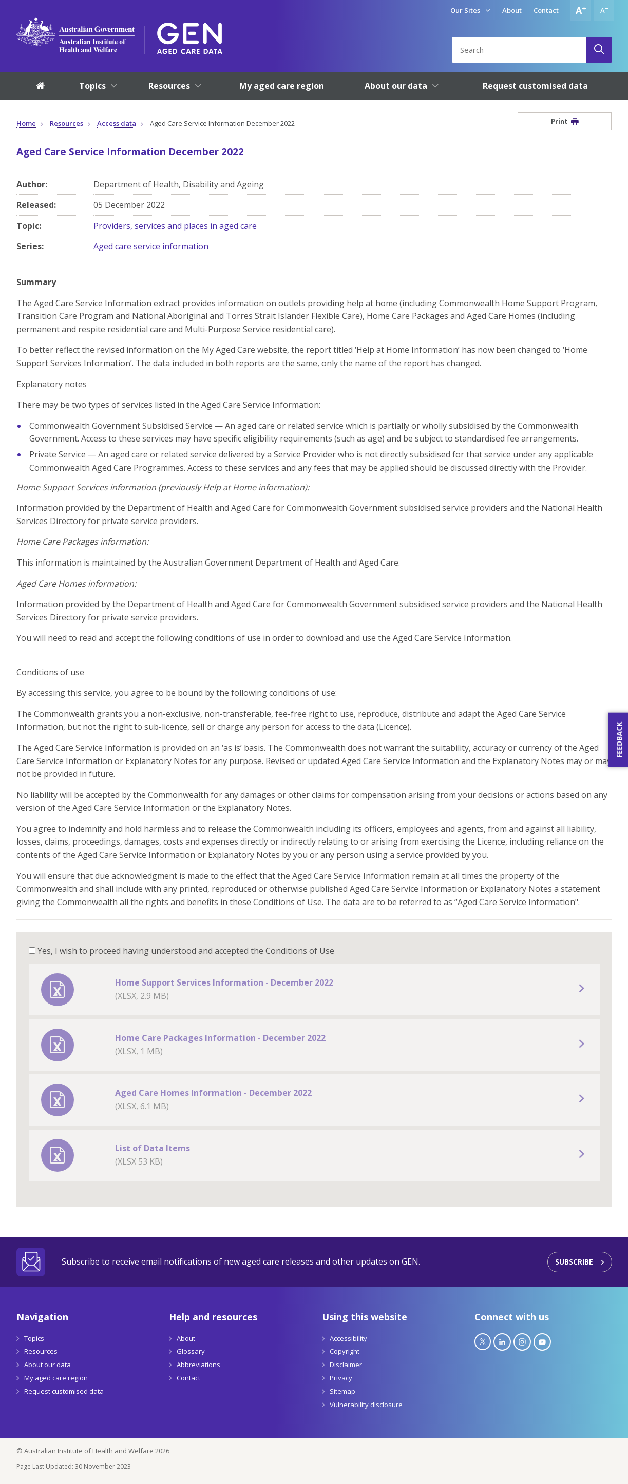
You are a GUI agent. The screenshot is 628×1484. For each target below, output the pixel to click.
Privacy (341, 1377)
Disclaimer (346, 1364)
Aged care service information (150, 246)
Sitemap (342, 1391)
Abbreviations (198, 1364)
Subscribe (574, 1262)
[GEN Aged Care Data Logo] (190, 34)
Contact (546, 10)
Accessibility (348, 1338)
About (512, 10)
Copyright (344, 1351)
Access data (116, 123)
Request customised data (64, 1391)
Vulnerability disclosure (366, 1404)
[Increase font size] (580, 10)
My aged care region (56, 1377)
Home (26, 123)
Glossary (191, 1351)
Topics (34, 1338)
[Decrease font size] (604, 10)
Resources (66, 123)
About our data (47, 1364)
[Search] (599, 50)
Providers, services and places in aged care (175, 225)
